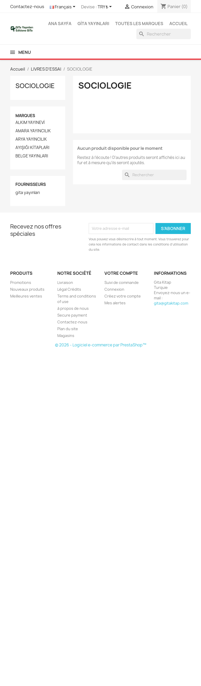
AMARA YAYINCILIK (33, 131)
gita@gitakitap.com (171, 303)
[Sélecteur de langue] (63, 7)
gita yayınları (27, 192)
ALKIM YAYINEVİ (30, 122)
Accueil (178, 23)
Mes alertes (115, 302)
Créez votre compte (122, 296)
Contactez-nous (27, 6)
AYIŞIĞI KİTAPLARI (32, 147)
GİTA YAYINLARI (93, 23)
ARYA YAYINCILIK (31, 139)
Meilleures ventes (26, 296)
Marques (25, 115)
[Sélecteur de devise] (106, 7)
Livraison (65, 282)
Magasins (65, 335)
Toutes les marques (139, 23)
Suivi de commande (121, 282)
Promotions (20, 282)
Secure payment (72, 315)
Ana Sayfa (59, 23)
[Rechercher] (163, 34)
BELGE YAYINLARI (31, 156)
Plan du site (67, 328)
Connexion (114, 289)
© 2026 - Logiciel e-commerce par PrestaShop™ (100, 345)
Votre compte (121, 273)
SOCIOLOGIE (35, 85)
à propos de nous (73, 308)
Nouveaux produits (27, 289)
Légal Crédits (69, 289)
